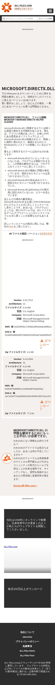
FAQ (11, 226)
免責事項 (27, 646)
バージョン (34, 233)
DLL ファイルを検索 (45, 18)
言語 (49, 233)
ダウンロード (45, 344)
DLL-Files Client (27, 651)
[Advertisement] (27, 58)
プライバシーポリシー (27, 641)
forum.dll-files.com (24, 485)
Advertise (27, 637)
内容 (43, 233)
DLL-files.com (10, 546)
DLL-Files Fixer (27, 655)
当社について (27, 632)
